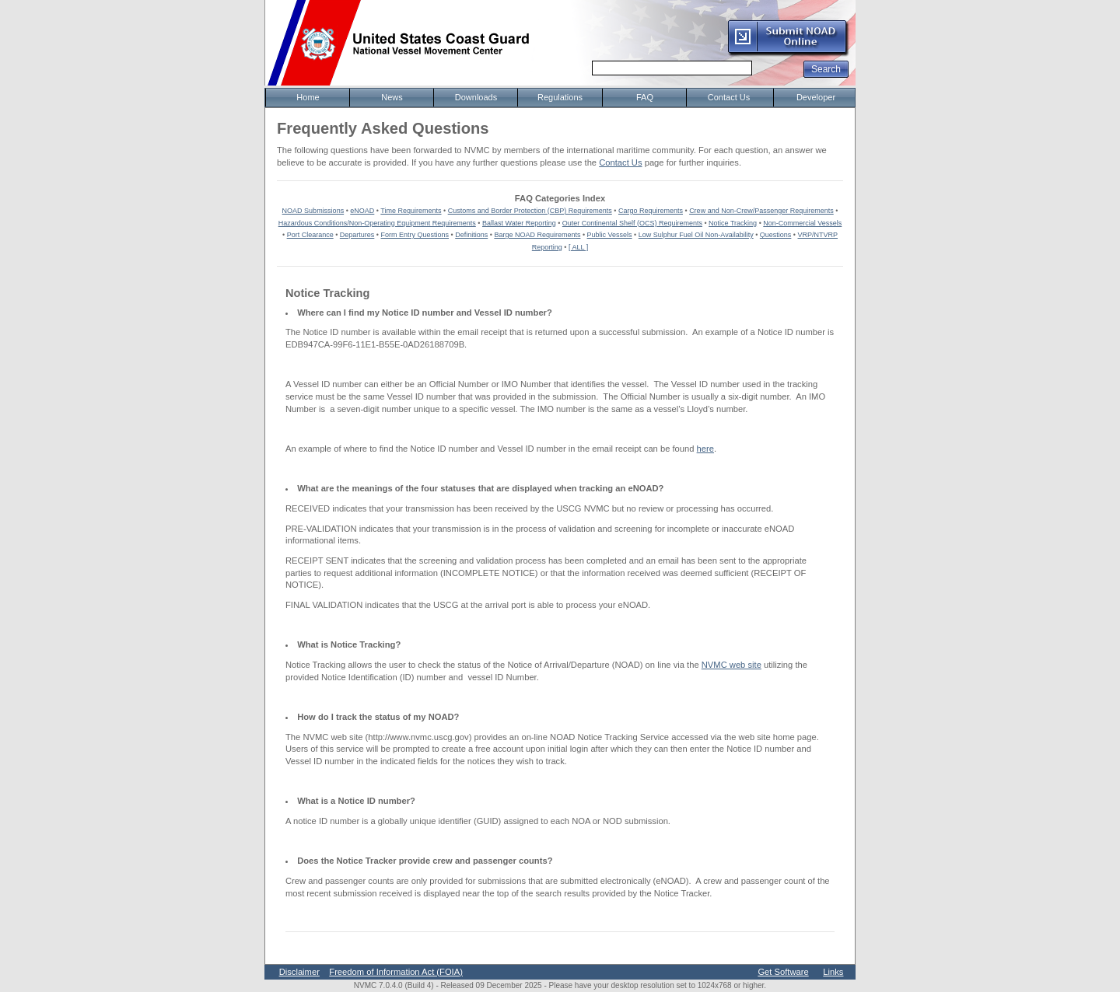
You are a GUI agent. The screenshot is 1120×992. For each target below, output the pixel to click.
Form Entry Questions (415, 235)
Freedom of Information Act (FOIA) (396, 971)
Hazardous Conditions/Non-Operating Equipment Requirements (377, 223)
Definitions (471, 235)
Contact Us (620, 162)
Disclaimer (299, 971)
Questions (776, 235)
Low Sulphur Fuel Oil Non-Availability (696, 235)
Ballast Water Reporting (519, 223)
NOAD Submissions (313, 211)
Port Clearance (310, 235)
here (705, 448)
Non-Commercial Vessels (802, 223)
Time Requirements (410, 211)
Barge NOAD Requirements (537, 235)
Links (833, 971)
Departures (357, 235)
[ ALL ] (578, 247)
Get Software (783, 971)
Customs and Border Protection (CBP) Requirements (530, 211)
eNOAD (362, 211)
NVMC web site (731, 664)
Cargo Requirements (650, 211)
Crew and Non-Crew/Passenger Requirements (761, 211)
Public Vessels (609, 235)
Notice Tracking (733, 223)
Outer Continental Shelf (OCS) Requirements (632, 223)
